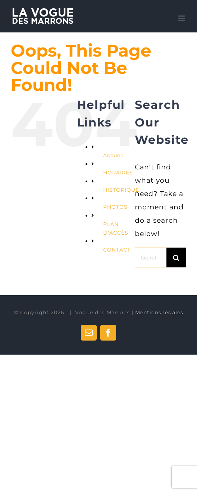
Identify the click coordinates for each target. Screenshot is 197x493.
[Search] (176, 257)
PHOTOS (115, 207)
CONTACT (116, 249)
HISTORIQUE (121, 190)
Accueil (113, 155)
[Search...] (150, 257)
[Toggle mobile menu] (182, 18)
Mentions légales (159, 312)
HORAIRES (118, 172)
